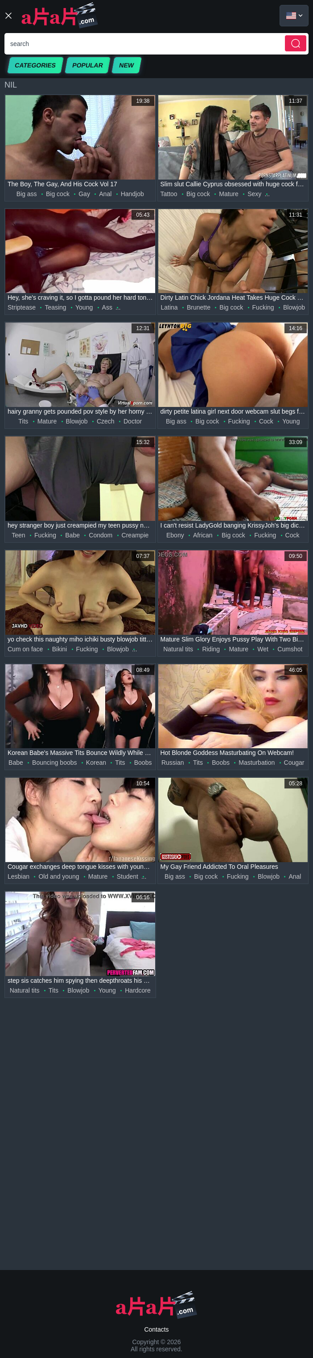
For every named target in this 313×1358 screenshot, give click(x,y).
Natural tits (178, 649)
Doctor (133, 421)
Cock (266, 421)
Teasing (55, 307)
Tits (23, 421)
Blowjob (294, 307)
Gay (84, 194)
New (127, 65)
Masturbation (257, 762)
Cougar (294, 762)
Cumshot (289, 649)
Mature (229, 194)
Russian (172, 762)
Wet (262, 649)
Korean (96, 762)
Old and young (58, 876)
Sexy (254, 194)
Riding (211, 649)
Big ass (26, 194)
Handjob (132, 194)
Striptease (22, 307)
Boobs (143, 762)
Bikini (59, 649)
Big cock (58, 194)
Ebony (175, 535)
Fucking (263, 307)
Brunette (198, 307)
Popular (87, 65)
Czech (106, 421)
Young (84, 307)
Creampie (135, 535)
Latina (169, 307)
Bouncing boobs (54, 762)
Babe (72, 535)
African (203, 535)
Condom (100, 535)
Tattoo (169, 194)
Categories (35, 65)
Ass (107, 307)
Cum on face (25, 649)
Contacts (156, 1329)
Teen (18, 535)
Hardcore (138, 990)
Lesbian (18, 876)
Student (127, 876)
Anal (105, 194)
